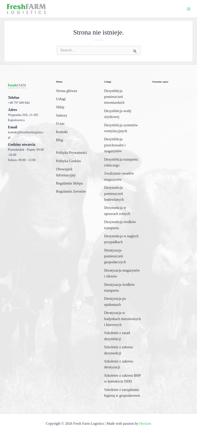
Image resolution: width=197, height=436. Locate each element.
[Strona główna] (66, 91)
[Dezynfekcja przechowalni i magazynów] (122, 145)
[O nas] (60, 124)
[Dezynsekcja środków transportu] (122, 225)
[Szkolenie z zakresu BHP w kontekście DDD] (122, 379)
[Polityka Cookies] (68, 161)
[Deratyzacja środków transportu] (122, 288)
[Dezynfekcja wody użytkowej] (122, 114)
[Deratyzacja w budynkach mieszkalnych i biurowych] (122, 319)
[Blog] (59, 140)
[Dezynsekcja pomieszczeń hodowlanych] (122, 194)
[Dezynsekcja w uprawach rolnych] (122, 211)
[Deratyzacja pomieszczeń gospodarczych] (122, 256)
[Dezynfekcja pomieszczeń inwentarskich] (122, 97)
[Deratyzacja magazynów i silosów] (122, 273)
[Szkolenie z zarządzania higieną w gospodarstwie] (122, 393)
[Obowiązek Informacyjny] (74, 172)
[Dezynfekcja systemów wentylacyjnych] (122, 128)
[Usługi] (61, 99)
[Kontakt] (62, 132)
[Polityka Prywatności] (71, 153)
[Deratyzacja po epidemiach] (122, 302)
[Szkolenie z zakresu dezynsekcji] (122, 350)
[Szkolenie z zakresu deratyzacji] (122, 364)
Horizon (145, 423)
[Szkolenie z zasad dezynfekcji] (122, 336)
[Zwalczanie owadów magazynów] (122, 176)
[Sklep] (60, 107)
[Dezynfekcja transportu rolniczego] (122, 162)
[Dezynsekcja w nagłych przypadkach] (122, 239)
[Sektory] (61, 115)
